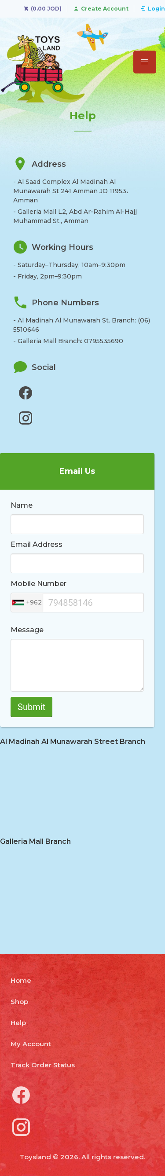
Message (27, 630)
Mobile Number (38, 583)
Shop (19, 1001)
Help (18, 1022)
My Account (31, 1044)
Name (22, 505)
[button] (144, 62)
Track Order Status (43, 1065)
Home (21, 980)
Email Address (36, 544)
